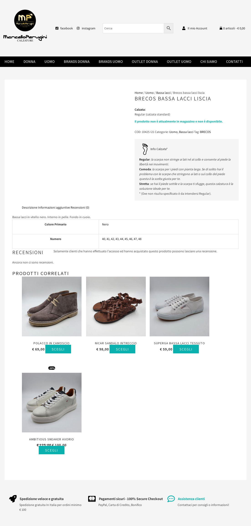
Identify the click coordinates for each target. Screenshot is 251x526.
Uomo (49, 61)
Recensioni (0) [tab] (80, 207)
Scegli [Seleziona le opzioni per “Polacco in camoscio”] (47, 344)
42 (112, 239)
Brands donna (77, 61)
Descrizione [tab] (29, 207)
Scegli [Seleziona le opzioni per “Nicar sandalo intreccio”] (102, 344)
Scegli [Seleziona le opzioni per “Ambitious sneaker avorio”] (213, 358)
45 (126, 239)
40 (103, 239)
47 (135, 239)
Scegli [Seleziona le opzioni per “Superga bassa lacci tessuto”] (158, 349)
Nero (105, 224)
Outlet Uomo (179, 61)
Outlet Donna (145, 61)
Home (9, 61)
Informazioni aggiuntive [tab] (54, 207)
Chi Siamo (208, 61)
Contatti (234, 61)
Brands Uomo (111, 61)
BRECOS (205, 132)
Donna (29, 61)
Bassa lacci (163, 93)
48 (139, 239)
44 (121, 239)
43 (117, 239)
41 (108, 239)
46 (130, 239)
